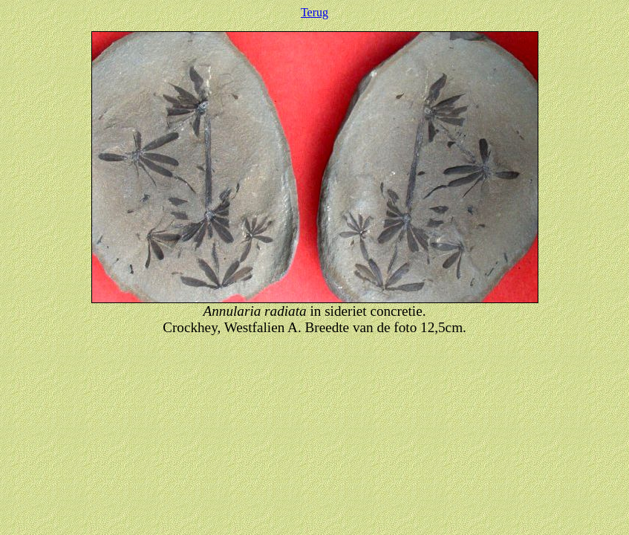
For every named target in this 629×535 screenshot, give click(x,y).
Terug (314, 12)
